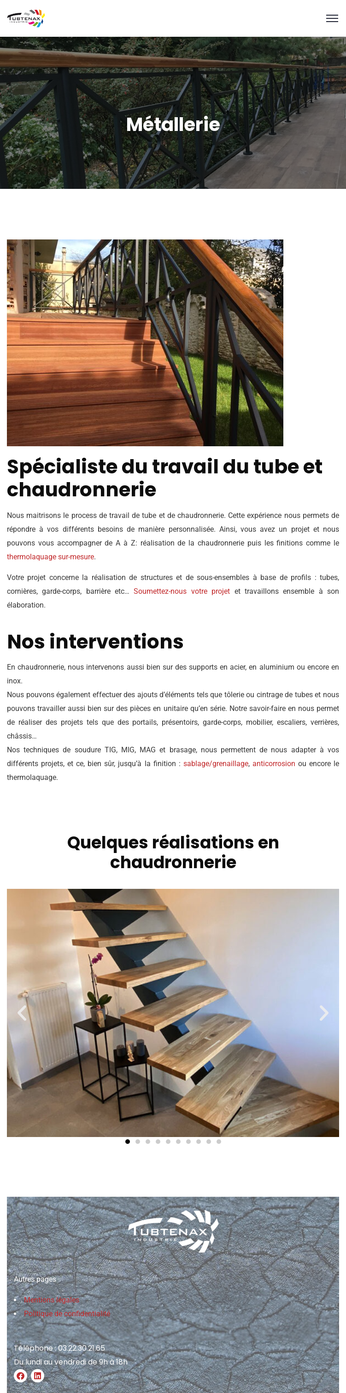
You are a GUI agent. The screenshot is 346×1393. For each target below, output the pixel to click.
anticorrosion (273, 763)
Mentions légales (51, 1300)
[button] (22, 1012)
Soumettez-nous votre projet (182, 591)
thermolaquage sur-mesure (50, 556)
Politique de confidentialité (67, 1313)
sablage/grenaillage (215, 763)
